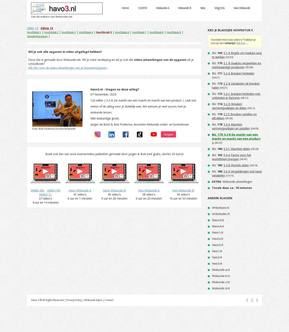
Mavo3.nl (218, 220)
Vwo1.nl (217, 251)
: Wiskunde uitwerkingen (232, 182)
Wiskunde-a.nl (221, 270)
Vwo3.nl (217, 263)
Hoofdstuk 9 (174, 32)
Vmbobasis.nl (220, 208)
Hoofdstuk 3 (69, 32)
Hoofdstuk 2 (51, 32)
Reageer (168, 134)
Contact (109, 300)
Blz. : (236, 65)
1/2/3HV (142, 8)
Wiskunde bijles (93, 300)
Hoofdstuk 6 (122, 32)
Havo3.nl (217, 245)
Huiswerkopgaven (37, 36)
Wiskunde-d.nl (221, 288)
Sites (203, 8)
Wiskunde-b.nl (221, 276)
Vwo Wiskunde (242, 8)
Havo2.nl (217, 239)
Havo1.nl (217, 232)
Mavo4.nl (218, 226)
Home (125, 8)
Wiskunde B (184, 8)
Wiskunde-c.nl (221, 282)
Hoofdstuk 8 (157, 32)
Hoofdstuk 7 (139, 32)
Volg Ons (220, 8)
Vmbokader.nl (221, 214)
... (68, 68)
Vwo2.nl (217, 257)
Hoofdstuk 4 (86, 32)
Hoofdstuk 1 (34, 32)
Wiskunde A (162, 8)
